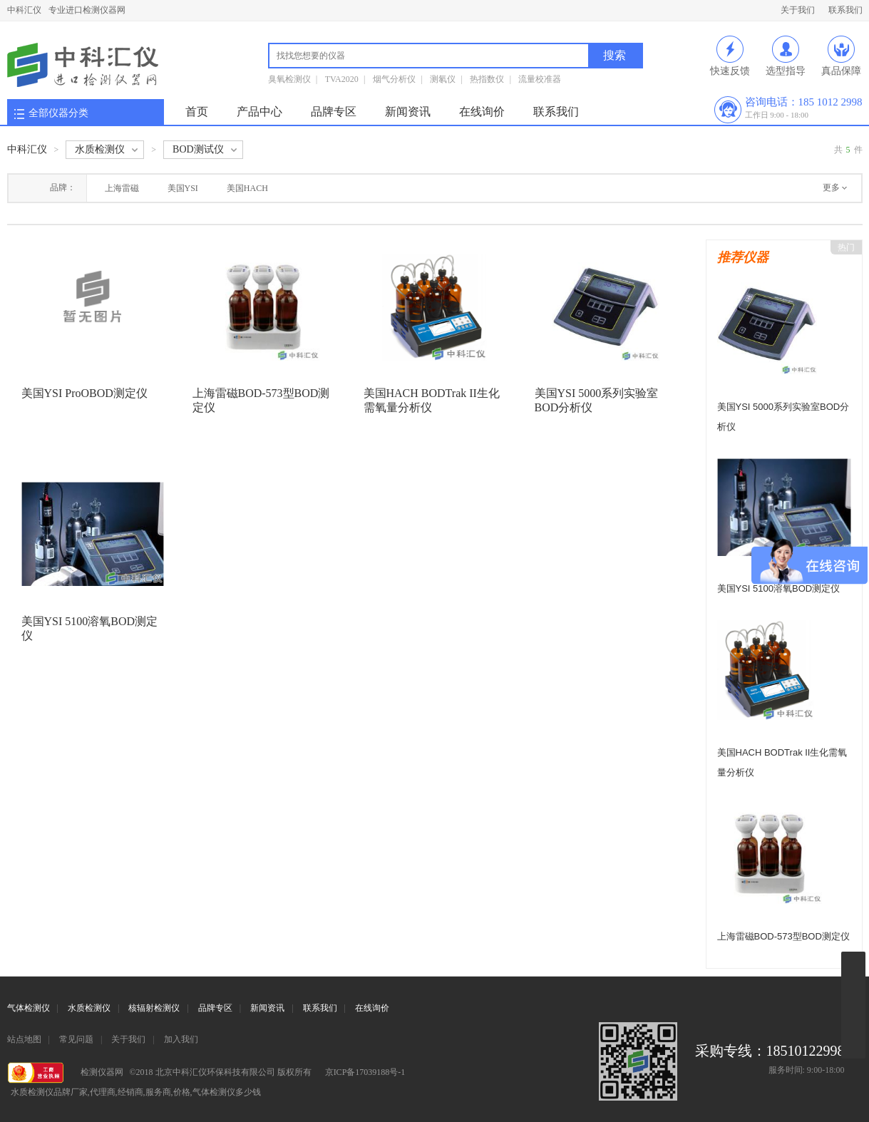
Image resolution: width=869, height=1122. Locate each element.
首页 (196, 111)
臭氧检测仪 (289, 79)
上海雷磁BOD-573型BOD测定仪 (783, 936)
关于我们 (798, 10)
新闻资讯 (408, 111)
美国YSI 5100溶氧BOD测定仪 (778, 588)
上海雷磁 (122, 188)
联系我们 (845, 10)
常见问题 (76, 1039)
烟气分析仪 (394, 79)
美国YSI (183, 188)
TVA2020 (342, 79)
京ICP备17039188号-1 (365, 1072)
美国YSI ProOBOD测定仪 (84, 393)
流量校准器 (539, 79)
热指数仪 (487, 79)
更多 (831, 187)
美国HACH (247, 188)
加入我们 (181, 1039)
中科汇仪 (24, 10)
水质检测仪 (89, 1008)
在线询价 (482, 111)
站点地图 (24, 1039)
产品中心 (259, 111)
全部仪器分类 (58, 113)
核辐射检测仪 (154, 1008)
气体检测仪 (28, 1008)
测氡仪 (443, 79)
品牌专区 (333, 111)
